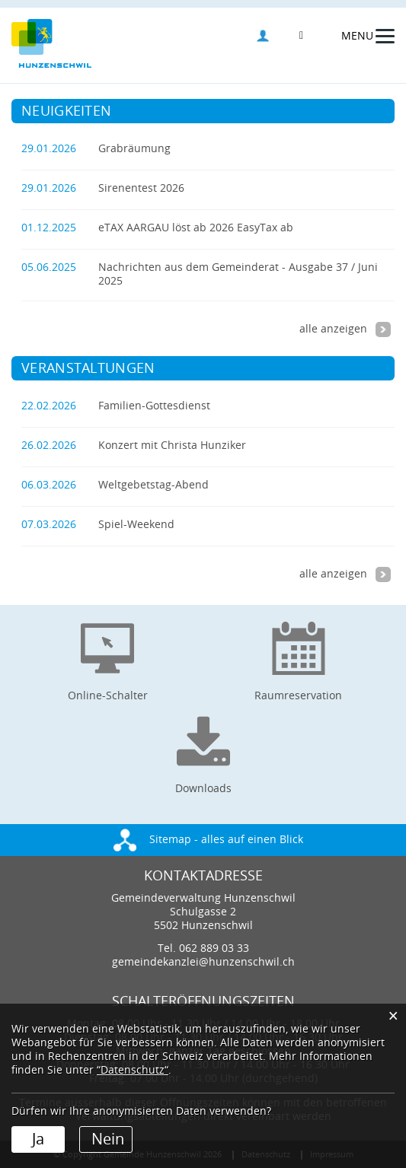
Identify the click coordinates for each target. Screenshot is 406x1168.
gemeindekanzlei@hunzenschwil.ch (203, 962)
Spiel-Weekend (136, 524)
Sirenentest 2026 (141, 188)
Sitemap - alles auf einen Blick (208, 839)
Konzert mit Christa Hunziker (172, 445)
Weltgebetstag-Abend (153, 485)
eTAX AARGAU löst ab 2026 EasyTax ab (195, 227)
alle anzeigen (345, 329)
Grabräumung (134, 148)
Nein (107, 1139)
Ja (38, 1139)
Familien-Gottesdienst (154, 405)
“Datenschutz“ (132, 1070)
